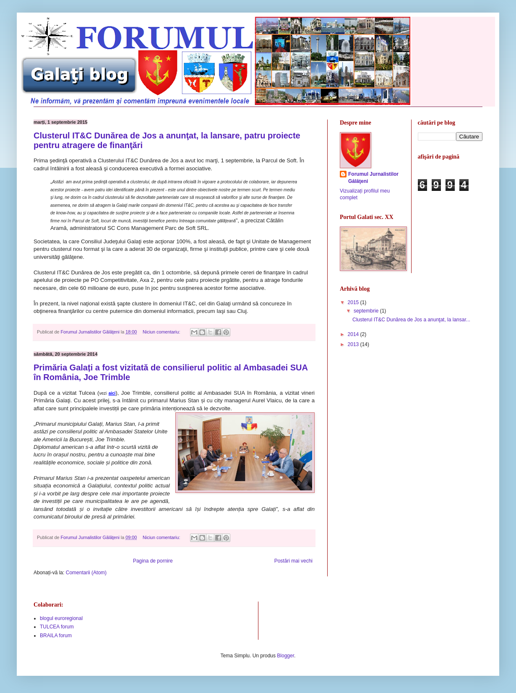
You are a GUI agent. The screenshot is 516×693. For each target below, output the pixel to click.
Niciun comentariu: (162, 331)
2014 (354, 334)
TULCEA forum (57, 627)
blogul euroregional (61, 618)
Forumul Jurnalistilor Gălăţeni (373, 177)
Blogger (285, 656)
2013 (354, 344)
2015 (354, 302)
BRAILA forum (56, 635)
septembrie (367, 311)
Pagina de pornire (153, 561)
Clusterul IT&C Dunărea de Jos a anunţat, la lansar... (411, 320)
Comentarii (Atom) (86, 573)
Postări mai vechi (293, 561)
